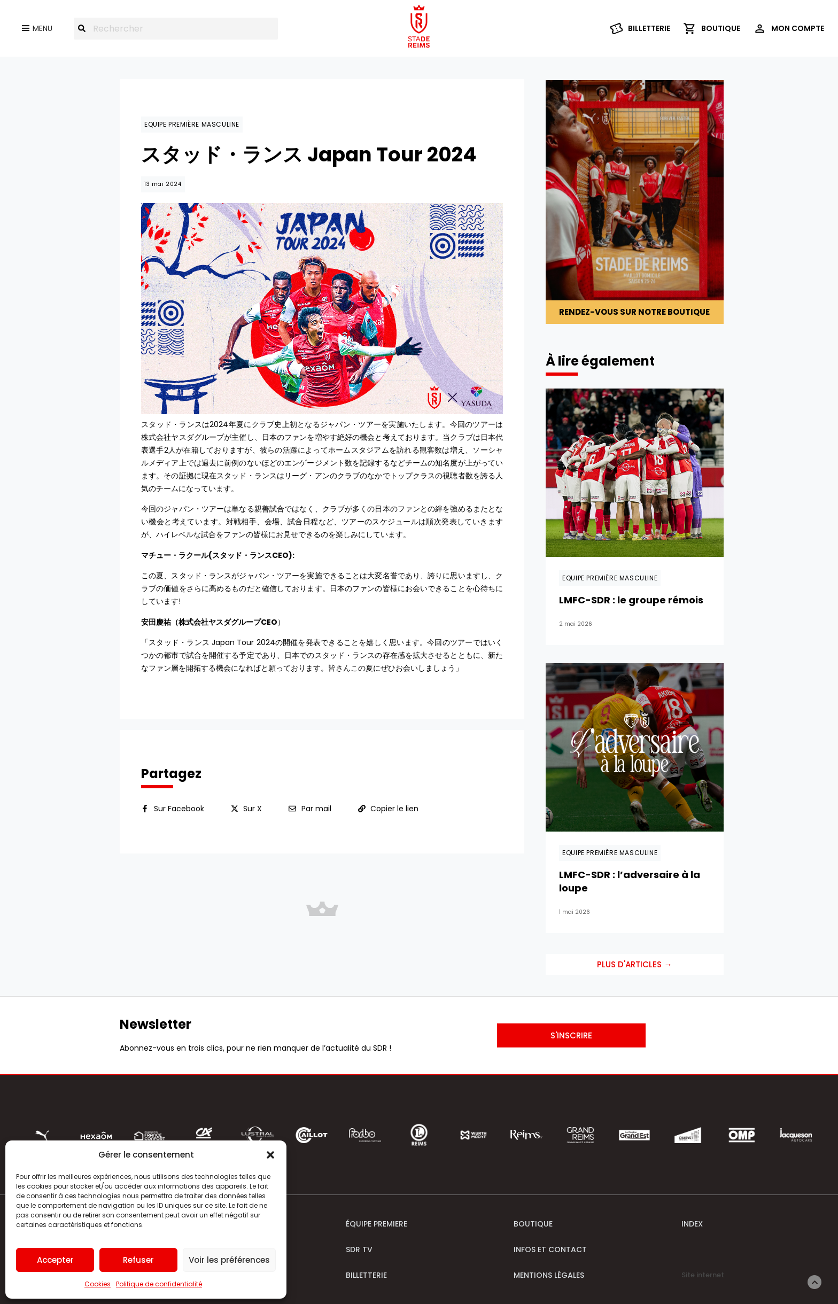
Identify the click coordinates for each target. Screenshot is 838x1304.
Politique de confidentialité (159, 1284)
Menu (42, 28)
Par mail (316, 808)
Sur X (252, 808)
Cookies (97, 1284)
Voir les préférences (229, 1260)
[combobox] (176, 29)
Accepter (55, 1260)
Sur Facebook (179, 808)
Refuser (138, 1260)
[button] (270, 1155)
